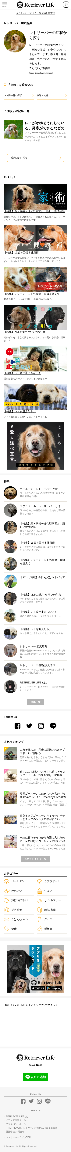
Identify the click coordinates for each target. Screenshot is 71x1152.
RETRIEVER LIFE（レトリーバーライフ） (32, 1004)
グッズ (44, 919)
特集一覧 (36, 702)
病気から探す (20, 157)
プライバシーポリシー (17, 1124)
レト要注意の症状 (13, 95)
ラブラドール (48, 881)
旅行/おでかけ (16, 900)
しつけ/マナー (49, 900)
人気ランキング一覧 (35, 859)
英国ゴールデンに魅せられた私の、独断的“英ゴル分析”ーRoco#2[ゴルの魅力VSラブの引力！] (43, 795)
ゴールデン (14, 881)
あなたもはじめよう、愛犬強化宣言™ (35, 13)
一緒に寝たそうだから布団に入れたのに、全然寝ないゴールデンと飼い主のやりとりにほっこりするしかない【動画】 (42, 839)
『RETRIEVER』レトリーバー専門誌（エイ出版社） (33, 1128)
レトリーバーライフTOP (18, 1137)
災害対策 (13, 910)
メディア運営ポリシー (17, 1120)
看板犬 (44, 929)
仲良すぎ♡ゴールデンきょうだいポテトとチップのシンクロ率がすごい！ (42, 817)
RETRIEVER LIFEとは (17, 1116)
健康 (10, 929)
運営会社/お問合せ (15, 1131)
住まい (44, 891)
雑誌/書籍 (46, 910)
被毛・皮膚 (42, 95)
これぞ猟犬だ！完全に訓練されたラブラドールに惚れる (42, 751)
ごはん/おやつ (16, 919)
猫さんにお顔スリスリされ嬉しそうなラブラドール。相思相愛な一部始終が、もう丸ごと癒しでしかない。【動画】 (42, 773)
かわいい (13, 891)
